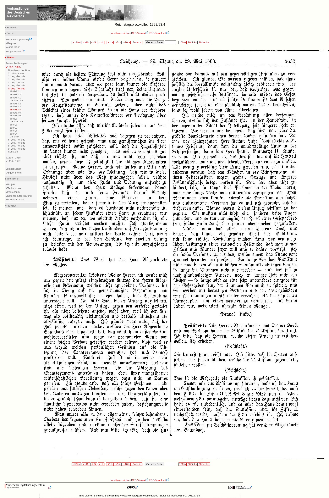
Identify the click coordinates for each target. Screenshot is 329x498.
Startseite (11, 27)
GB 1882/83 (16, 100)
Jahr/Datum (13, 47)
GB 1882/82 (16, 121)
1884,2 (13, 127)
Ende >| (136, 42)
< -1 (101, 42)
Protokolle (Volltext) (19, 39)
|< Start (76, 42)
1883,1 (13, 118)
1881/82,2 (15, 94)
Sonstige (13, 151)
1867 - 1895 (14, 67)
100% (182, 42)
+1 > (109, 42)
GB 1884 (14, 136)
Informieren (12, 178)
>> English (10, 205)
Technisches (14, 188)
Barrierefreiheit (15, 199)
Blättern (10, 57)
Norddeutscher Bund (19, 70)
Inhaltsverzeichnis (120, 33)
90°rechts (204, 42)
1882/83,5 (15, 112)
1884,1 (13, 124)
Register (12, 43)
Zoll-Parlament (16, 73)
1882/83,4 (15, 109)
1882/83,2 (15, 103)
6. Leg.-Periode (16, 139)
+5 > (117, 42)
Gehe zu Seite (154, 42)
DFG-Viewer (139, 33)
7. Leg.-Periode (16, 142)
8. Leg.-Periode (16, 145)
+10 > (126, 42)
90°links (192, 42)
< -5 (94, 42)
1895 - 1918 (14, 157)
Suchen (10, 33)
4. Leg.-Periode (16, 85)
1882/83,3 (15, 106)
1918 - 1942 (14, 161)
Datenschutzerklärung (19, 195)
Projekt (11, 184)
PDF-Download (159, 33)
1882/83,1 (15, 97)
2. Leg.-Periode (16, 79)
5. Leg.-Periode (16, 88)
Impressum (13, 192)
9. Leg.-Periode (16, 148)
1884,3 (13, 130)
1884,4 (13, 133)
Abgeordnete (16, 51)
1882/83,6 (15, 115)
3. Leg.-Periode (16, 82)
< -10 (86, 42)
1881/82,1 (15, 91)
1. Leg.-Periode (16, 76)
